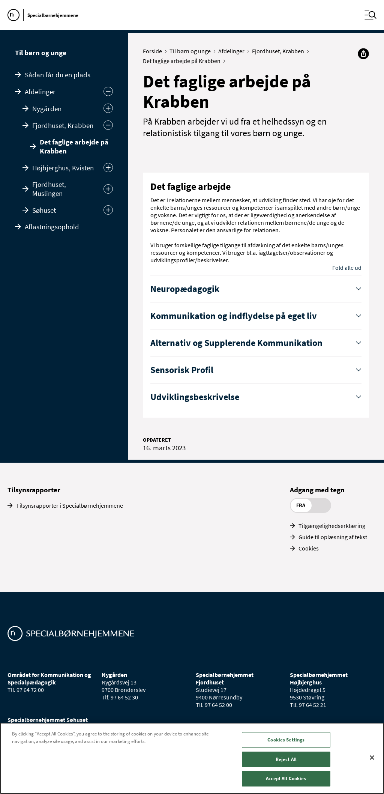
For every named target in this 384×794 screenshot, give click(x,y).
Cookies (308, 548)
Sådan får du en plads (57, 74)
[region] (192, 758)
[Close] (372, 757)
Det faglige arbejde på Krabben (74, 146)
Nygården (47, 108)
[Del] (363, 53)
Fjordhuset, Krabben (62, 125)
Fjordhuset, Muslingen (49, 189)
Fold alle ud (347, 267)
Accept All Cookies (286, 778)
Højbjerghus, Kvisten (63, 167)
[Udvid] (108, 108)
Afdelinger (40, 91)
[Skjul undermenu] (108, 91)
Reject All (286, 759)
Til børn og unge (40, 52)
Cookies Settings (285, 740)
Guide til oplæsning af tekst (332, 537)
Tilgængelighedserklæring (331, 525)
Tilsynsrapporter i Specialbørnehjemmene (69, 505)
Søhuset (44, 210)
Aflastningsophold (52, 226)
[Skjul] (108, 125)
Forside (154, 51)
